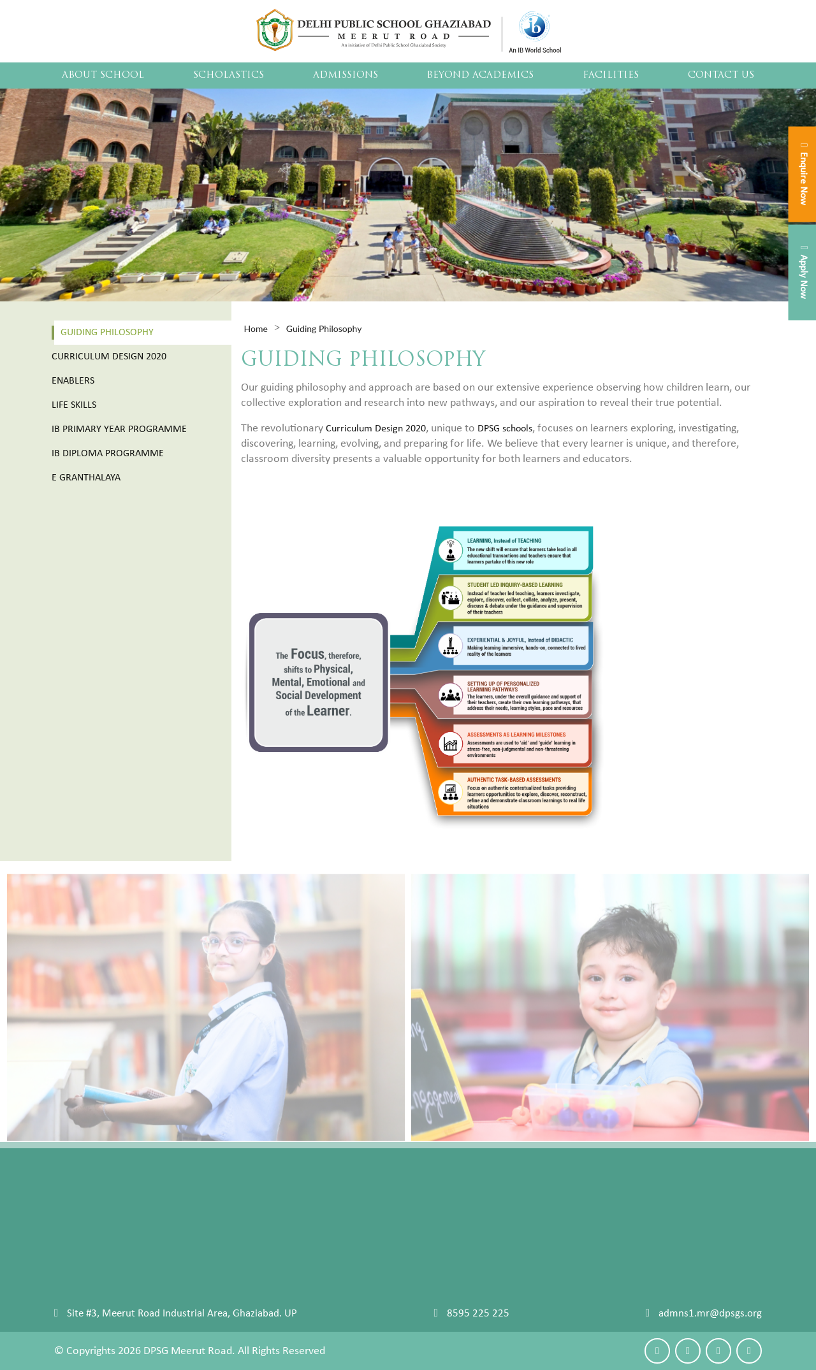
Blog (690, 1231)
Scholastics (228, 75)
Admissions (345, 75)
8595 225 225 (478, 1313)
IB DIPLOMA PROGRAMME (424, 1296)
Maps (693, 1215)
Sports (544, 1248)
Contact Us (721, 75)
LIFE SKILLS (389, 1263)
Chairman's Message (99, 1215)
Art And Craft (559, 1280)
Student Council (89, 1248)
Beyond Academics (480, 75)
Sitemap (72, 1296)
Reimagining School (409, 1215)
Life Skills (74, 405)
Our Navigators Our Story (110, 1198)
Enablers (73, 381)
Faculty (70, 1231)
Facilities (611, 75)
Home (256, 328)
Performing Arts (565, 1263)
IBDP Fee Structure (302, 1231)
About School (103, 75)
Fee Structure (290, 1215)
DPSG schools (504, 429)
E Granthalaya (86, 478)
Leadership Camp (568, 1231)
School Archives (89, 1263)
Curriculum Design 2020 (109, 357)
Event (542, 1198)
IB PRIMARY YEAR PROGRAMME (436, 1280)
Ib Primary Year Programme (119, 429)
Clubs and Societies (572, 1215)
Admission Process (302, 1198)
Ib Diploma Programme (108, 454)
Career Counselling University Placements (146, 1280)
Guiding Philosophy (107, 333)
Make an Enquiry (718, 1198)
